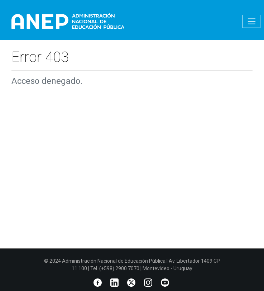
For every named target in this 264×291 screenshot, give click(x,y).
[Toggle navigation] (251, 21)
